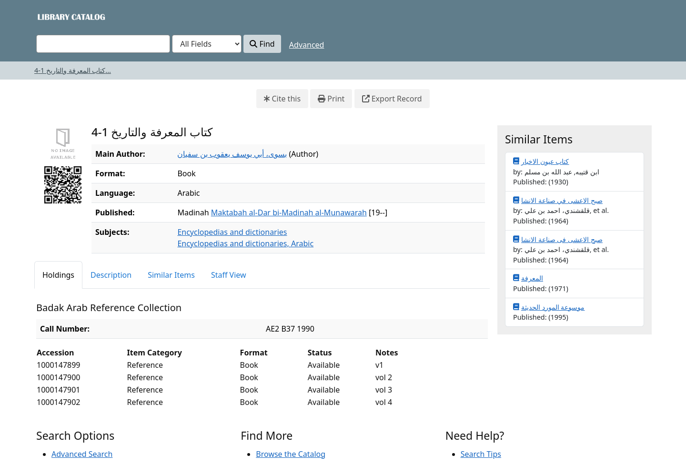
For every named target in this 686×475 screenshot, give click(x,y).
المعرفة (528, 278)
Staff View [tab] (228, 275)
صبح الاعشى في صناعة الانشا (558, 200)
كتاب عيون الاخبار (541, 161)
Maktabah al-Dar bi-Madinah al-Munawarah (289, 212)
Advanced (306, 45)
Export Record (392, 98)
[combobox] (103, 44)
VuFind (53, 16)
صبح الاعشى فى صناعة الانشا (558, 239)
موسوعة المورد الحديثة (549, 307)
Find (262, 44)
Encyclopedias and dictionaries (232, 232)
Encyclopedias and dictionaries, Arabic (245, 243)
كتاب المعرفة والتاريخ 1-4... (72, 70)
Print (331, 98)
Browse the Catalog (290, 454)
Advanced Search (81, 454)
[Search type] (207, 44)
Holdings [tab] (58, 275)
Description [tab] (111, 275)
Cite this (282, 98)
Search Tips (481, 454)
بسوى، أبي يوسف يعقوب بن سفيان (232, 154)
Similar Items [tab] (171, 275)
